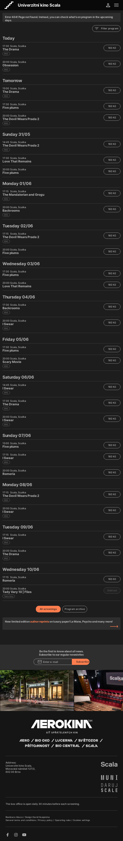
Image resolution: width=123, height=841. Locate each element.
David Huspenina (41, 817)
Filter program (106, 28)
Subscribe (82, 661)
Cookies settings (81, 820)
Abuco (19, 817)
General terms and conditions (21, 820)
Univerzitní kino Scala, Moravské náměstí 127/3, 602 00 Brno (20, 768)
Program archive (75, 609)
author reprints (39, 621)
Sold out (112, 590)
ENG (6, 53)
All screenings (48, 609)
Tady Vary (8, 596)
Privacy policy (45, 820)
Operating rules (63, 820)
